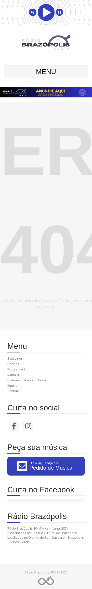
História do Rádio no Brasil (27, 380)
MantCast (14, 374)
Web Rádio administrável (46, 580)
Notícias (13, 364)
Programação (17, 369)
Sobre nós (15, 358)
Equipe (12, 385)
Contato (13, 391)
